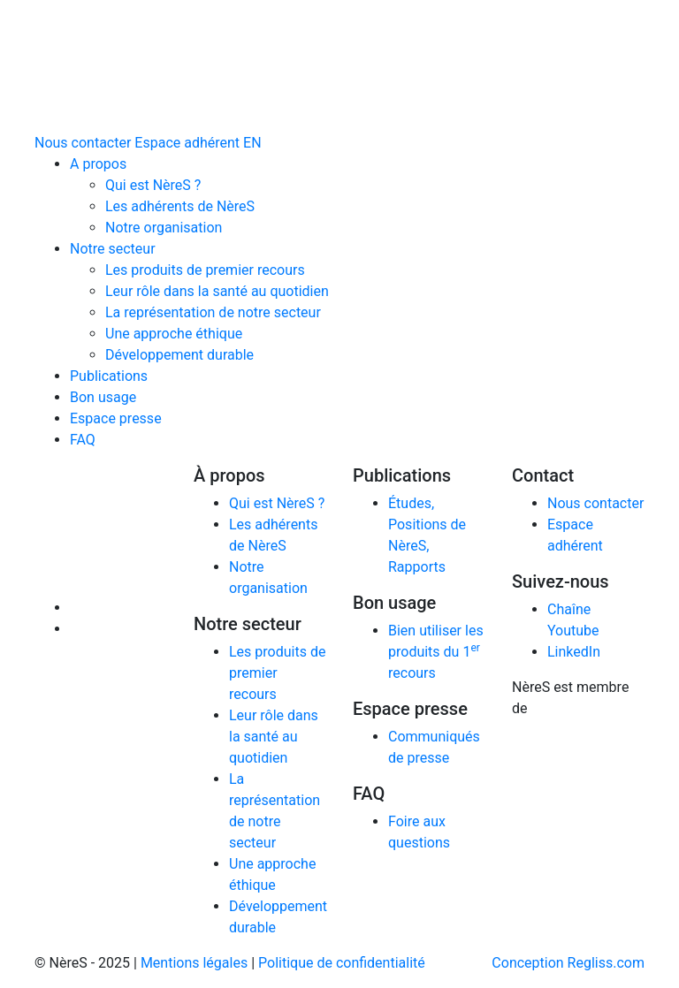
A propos (98, 164)
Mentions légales (194, 962)
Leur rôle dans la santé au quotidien (217, 291)
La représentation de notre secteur (213, 312)
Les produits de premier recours (205, 270)
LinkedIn (573, 651)
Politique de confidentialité (341, 962)
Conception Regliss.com (568, 962)
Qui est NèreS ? (153, 185)
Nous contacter (82, 142)
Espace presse (116, 418)
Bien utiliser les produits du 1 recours (436, 651)
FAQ (82, 439)
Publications (109, 376)
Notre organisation (163, 227)
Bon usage (103, 397)
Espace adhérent (187, 142)
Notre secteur (113, 248)
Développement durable (179, 354)
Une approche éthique (173, 333)
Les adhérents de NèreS (180, 206)
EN (252, 142)
